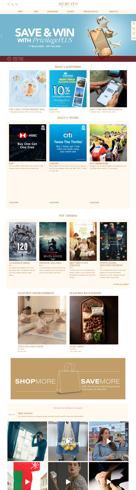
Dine (36, 11)
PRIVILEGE (91, 11)
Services (113, 11)
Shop (21, 11)
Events (71, 11)
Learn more (13, 202)
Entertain (53, 11)
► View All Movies (121, 284)
